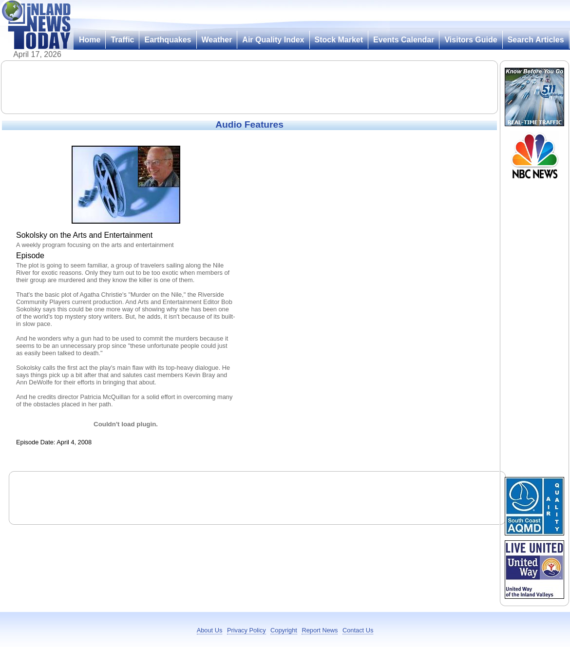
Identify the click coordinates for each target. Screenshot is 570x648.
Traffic (122, 40)
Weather (217, 40)
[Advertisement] (249, 87)
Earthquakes (167, 40)
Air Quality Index (273, 40)
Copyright (283, 630)
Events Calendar (403, 40)
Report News (320, 630)
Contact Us (357, 630)
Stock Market (339, 40)
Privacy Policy (246, 630)
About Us (210, 630)
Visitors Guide (470, 40)
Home (89, 40)
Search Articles (536, 40)
